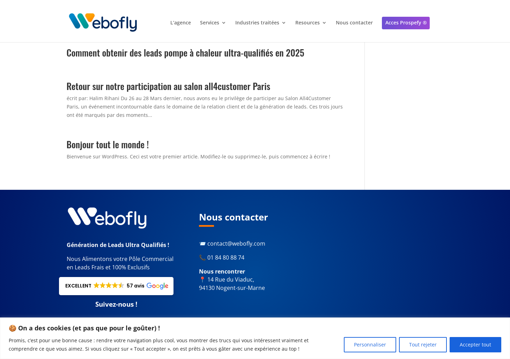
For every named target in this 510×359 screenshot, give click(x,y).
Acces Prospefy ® (406, 23)
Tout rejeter (423, 344)
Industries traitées (257, 23)
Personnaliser (370, 344)
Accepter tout (475, 344)
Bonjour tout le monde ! (108, 144)
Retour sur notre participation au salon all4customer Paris (169, 86)
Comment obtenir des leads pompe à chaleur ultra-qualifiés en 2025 (185, 52)
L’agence (180, 23)
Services (209, 23)
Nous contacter (354, 23)
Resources (307, 23)
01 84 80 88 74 (225, 257)
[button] (116, 286)
